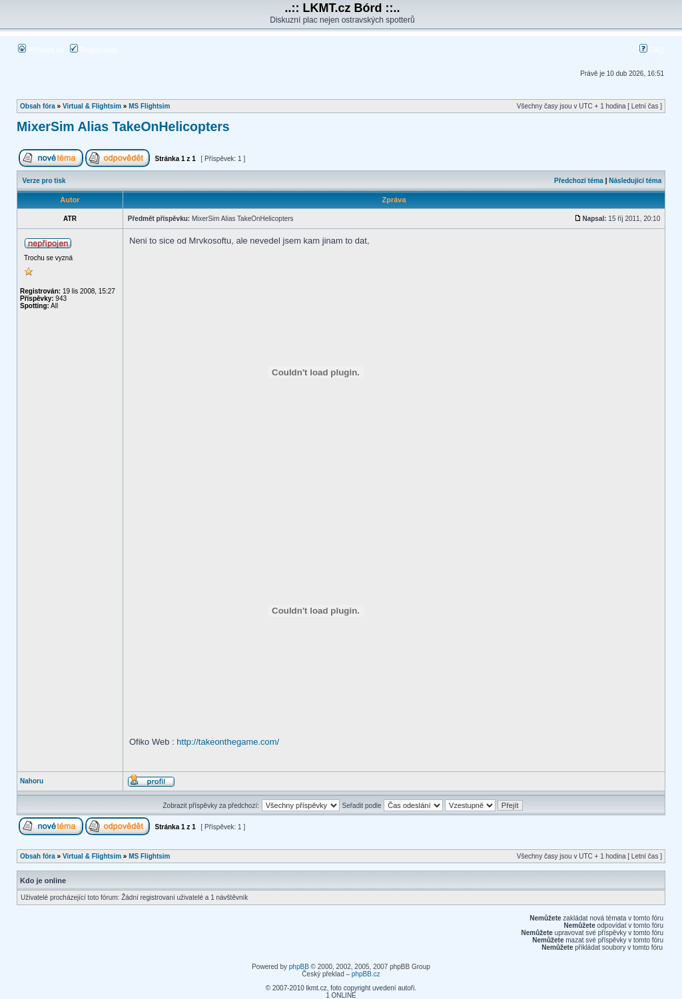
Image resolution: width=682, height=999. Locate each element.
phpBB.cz (366, 974)
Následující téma (635, 180)
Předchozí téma (578, 180)
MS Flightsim (149, 106)
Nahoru (31, 781)
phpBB (299, 966)
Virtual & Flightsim (92, 106)
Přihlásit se (41, 50)
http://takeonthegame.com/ (227, 742)
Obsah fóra (37, 106)
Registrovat (93, 50)
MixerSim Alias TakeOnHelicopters (123, 126)
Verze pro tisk (44, 180)
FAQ (651, 50)
